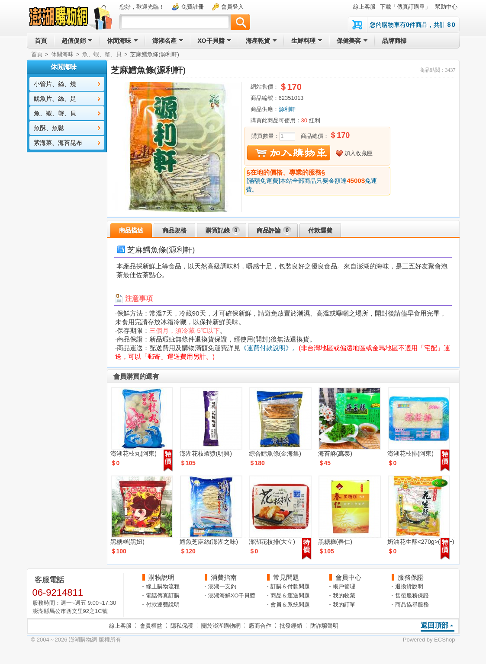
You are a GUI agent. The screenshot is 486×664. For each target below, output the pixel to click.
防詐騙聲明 (324, 625)
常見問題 (286, 577)
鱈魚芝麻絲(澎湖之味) (209, 541)
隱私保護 (182, 625)
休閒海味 (62, 54)
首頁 (36, 54)
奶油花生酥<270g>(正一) (420, 541)
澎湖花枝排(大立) (272, 541)
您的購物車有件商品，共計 (412, 24)
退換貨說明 (409, 586)
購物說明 (161, 577)
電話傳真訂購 (163, 595)
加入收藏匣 (358, 153)
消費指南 (224, 577)
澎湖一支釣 (222, 586)
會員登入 (232, 6)
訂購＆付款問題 (290, 586)
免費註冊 (192, 6)
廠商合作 (260, 625)
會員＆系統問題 (290, 604)
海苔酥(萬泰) (335, 453)
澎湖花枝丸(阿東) (133, 453)
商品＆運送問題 (290, 595)
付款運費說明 (163, 604)
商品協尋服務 (412, 604)
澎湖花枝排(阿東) (410, 453)
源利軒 (287, 109)
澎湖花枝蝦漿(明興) (206, 453)
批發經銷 (291, 625)
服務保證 (411, 577)
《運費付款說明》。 (269, 347)
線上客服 (364, 6)
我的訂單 (344, 604)
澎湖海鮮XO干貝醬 (232, 595)
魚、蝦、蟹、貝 (102, 54)
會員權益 (151, 625)
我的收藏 (344, 595)
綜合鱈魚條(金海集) (275, 453)
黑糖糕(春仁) (335, 541)
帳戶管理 (344, 586)
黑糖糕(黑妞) (127, 541)
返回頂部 (434, 625)
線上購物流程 (163, 586)
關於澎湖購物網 (221, 625)
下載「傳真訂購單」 (405, 6)
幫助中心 (446, 6)
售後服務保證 (412, 595)
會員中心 (348, 577)
